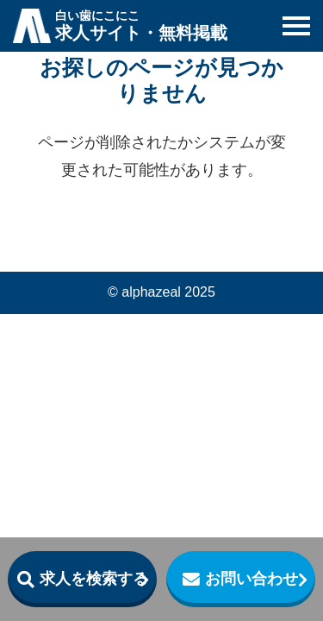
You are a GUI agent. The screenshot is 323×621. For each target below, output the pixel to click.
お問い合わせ (251, 578)
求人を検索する (94, 578)
